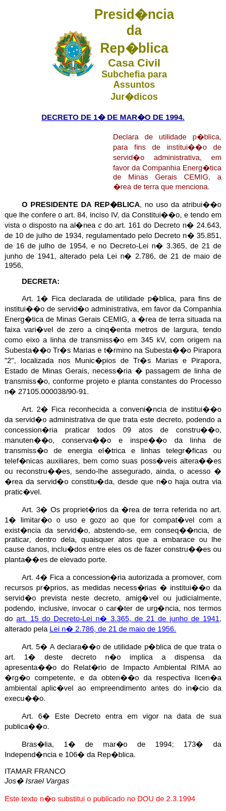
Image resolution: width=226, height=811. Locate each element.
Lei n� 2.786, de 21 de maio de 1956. (113, 629)
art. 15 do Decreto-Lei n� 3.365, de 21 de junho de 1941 (117, 618)
